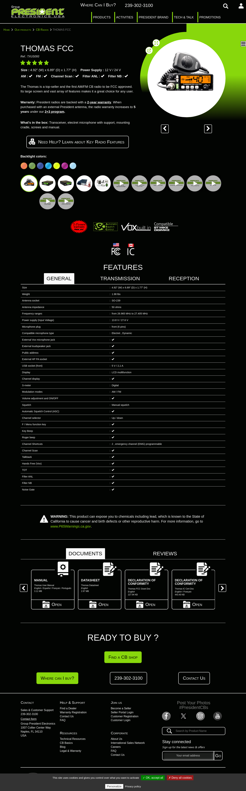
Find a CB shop (123, 657)
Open (53, 604)
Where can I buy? (94, 5)
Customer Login (120, 720)
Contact (27, 702)
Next (221, 586)
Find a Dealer (68, 708)
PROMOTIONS (210, 17)
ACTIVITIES (124, 17)
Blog (62, 746)
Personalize (114, 786)
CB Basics (66, 742)
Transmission (120, 278)
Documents (85, 553)
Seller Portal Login (122, 712)
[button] (243, 43)
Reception (184, 278)
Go (218, 755)
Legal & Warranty (70, 750)
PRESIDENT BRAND (153, 17)
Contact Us (194, 678)
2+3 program (54, 111)
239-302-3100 (29, 714)
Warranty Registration (73, 712)
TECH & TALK (184, 17)
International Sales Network (128, 742)
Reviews (165, 553)
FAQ (62, 720)
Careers (116, 746)
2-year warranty (99, 102)
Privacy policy (133, 786)
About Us (116, 738)
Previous (22, 586)
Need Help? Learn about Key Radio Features (77, 141)
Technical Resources (73, 738)
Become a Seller (121, 708)
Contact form (29, 718)
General (59, 278)
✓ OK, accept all (153, 777)
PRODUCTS (102, 17)
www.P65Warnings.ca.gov (71, 526)
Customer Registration (124, 716)
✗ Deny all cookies (180, 777)
